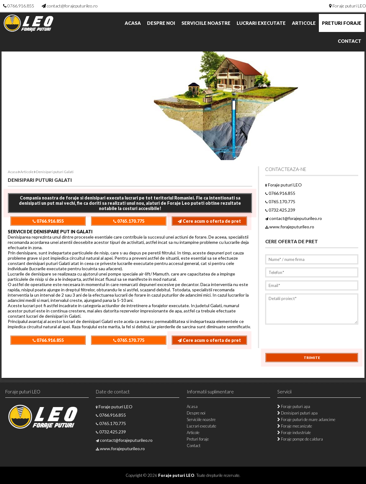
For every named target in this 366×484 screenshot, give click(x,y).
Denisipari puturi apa (297, 412)
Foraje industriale (294, 432)
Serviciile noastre (205, 23)
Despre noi (161, 23)
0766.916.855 (20, 5)
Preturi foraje (341, 23)
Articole (304, 23)
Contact (349, 41)
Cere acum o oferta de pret (209, 221)
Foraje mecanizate (294, 426)
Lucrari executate (261, 23)
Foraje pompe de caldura (300, 439)
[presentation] (312, 341)
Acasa (133, 23)
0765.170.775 (129, 221)
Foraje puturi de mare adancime (306, 419)
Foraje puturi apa (293, 406)
